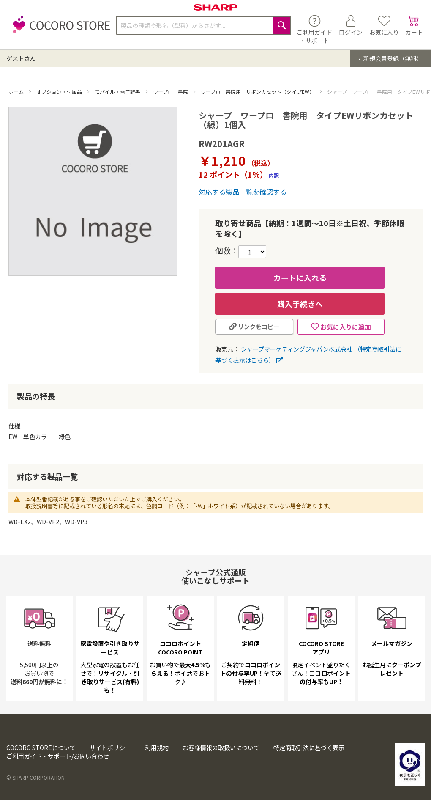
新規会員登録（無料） (392, 58)
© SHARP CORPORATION (35, 777)
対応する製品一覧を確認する (242, 192)
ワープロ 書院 (171, 91)
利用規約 (157, 747)
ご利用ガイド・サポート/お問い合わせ (57, 756)
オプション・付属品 (59, 91)
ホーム (16, 91)
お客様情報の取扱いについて (221, 747)
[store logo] (59, 29)
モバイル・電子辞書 (118, 91)
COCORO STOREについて (41, 747)
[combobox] (203, 25)
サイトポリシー (110, 747)
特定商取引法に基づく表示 (308, 747)
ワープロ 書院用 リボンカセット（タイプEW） (258, 91)
